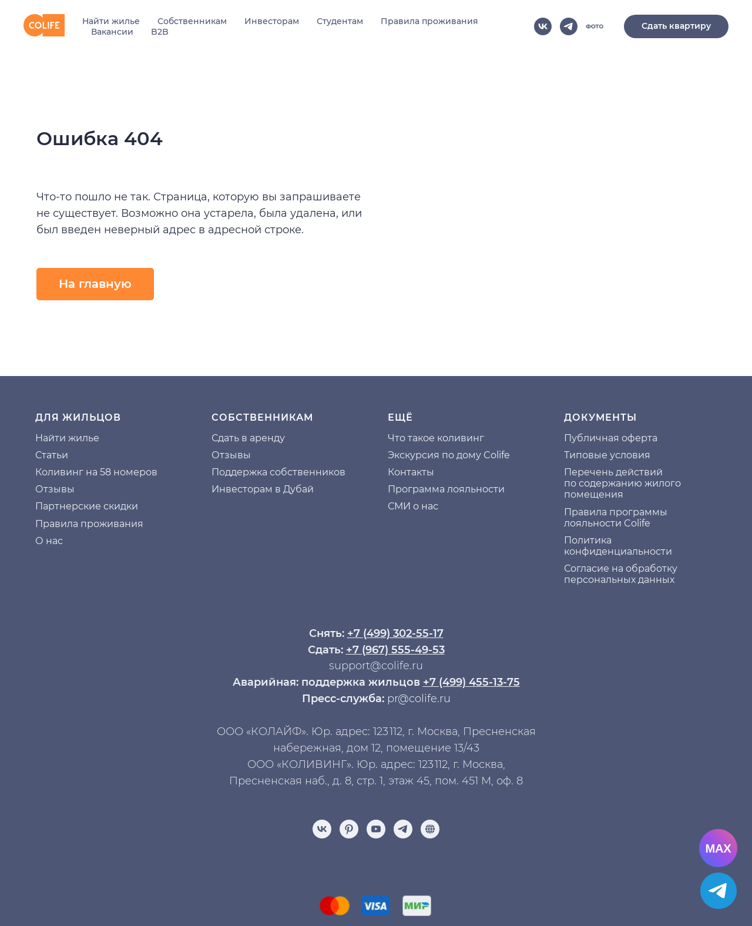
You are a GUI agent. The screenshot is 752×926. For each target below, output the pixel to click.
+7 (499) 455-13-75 (471, 682)
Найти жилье (111, 21)
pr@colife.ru (419, 698)
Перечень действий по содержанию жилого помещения (622, 483)
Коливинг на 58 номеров (96, 472)
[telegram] (569, 26)
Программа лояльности (446, 489)
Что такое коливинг (436, 438)
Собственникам (192, 21)
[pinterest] (349, 829)
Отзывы (55, 489)
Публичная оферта (610, 438)
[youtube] (376, 829)
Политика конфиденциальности (618, 546)
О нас (49, 540)
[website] (594, 26)
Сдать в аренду (248, 438)
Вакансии (112, 31)
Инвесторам (271, 21)
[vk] (543, 26)
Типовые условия (607, 455)
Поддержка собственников (278, 472)
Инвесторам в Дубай (263, 489)
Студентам (340, 21)
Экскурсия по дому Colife (449, 455)
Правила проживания (429, 21)
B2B (160, 31)
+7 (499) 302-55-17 (395, 633)
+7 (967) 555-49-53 (395, 649)
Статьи (51, 455)
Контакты (411, 472)
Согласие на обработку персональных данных (620, 574)
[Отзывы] (430, 829)
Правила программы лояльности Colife (615, 517)
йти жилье (73, 438)
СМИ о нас (413, 506)
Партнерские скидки (86, 506)
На (41, 438)
